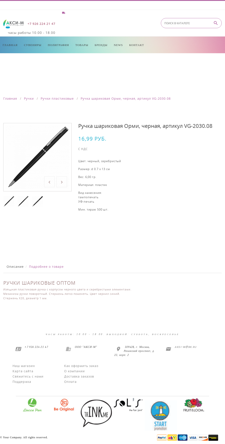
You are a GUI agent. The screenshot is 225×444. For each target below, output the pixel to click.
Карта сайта (23, 371)
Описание (15, 266)
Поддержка (22, 382)
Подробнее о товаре (46, 266)
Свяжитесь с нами (28, 376)
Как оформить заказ (81, 366)
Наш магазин (24, 366)
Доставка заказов (79, 376)
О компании (74, 371)
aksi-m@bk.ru (185, 347)
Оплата (70, 382)
